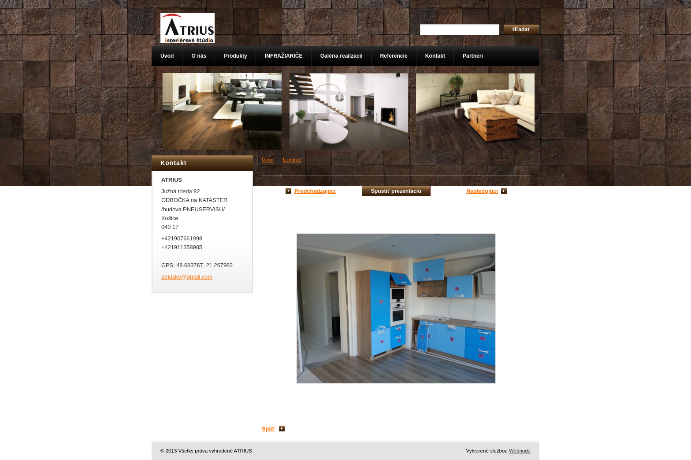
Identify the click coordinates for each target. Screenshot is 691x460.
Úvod (268, 159)
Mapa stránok (476, 12)
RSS (508, 12)
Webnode (520, 450)
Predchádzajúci (315, 191)
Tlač (530, 12)
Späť (268, 428)
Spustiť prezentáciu (396, 191)
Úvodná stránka (433, 12)
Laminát (292, 159)
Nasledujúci (482, 191)
